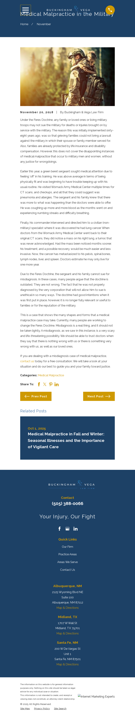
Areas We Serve (67, 562)
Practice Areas (67, 554)
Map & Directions (67, 607)
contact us (27, 361)
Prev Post (36, 396)
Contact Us (67, 569)
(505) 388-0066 (67, 503)
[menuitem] (25, 708)
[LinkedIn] (75, 529)
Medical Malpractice (51, 375)
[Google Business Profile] (67, 529)
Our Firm (67, 546)
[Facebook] (59, 529)
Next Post (99, 396)
